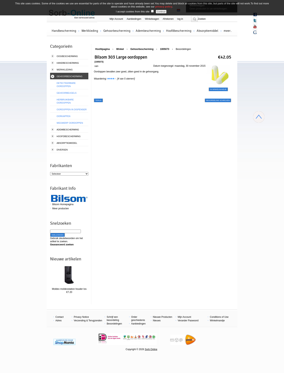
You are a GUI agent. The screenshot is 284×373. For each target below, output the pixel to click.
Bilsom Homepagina (62, 204)
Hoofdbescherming (178, 31)
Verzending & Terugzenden (88, 320)
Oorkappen (63, 116)
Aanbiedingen (134, 19)
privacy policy (163, 6)
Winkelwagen (152, 19)
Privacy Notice (81, 317)
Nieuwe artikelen (65, 259)
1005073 (164, 49)
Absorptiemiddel (207, 31)
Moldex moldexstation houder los (69, 289)
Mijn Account (116, 19)
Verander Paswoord (188, 320)
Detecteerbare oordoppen (66, 84)
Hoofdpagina (102, 49)
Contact (59, 317)
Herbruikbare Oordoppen (65, 101)
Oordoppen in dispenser (72, 109)
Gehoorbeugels (67, 93)
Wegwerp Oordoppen (70, 123)
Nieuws (157, 320)
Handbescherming (64, 31)
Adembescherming (148, 31)
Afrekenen (168, 19)
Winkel (120, 49)
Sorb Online (151, 349)
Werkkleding (89, 31)
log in (180, 19)
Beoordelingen (183, 49)
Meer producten (60, 208)
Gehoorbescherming (116, 31)
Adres (58, 320)
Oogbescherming (67, 56)
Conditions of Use (219, 317)
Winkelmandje (217, 320)
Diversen (62, 150)
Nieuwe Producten (162, 317)
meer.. (228, 31)
